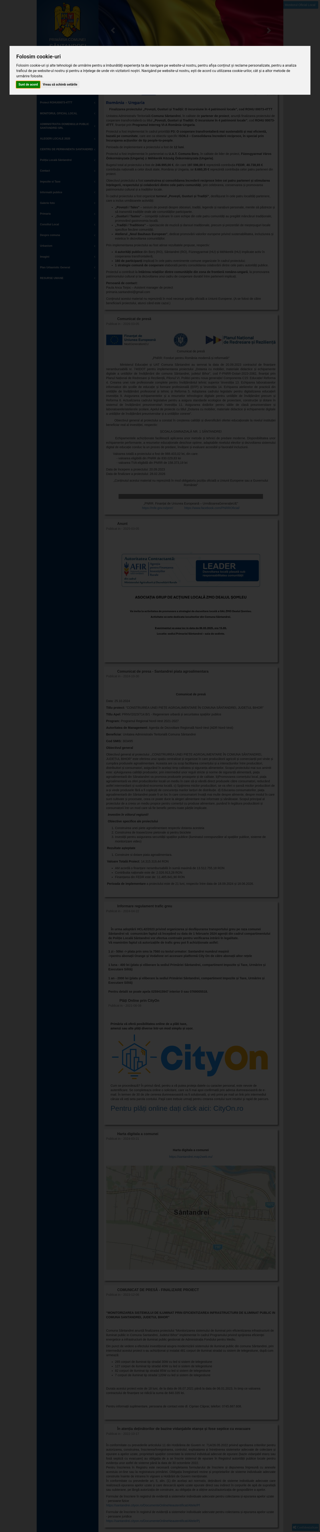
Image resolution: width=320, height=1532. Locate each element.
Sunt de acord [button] (28, 84)
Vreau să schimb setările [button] (60, 84)
